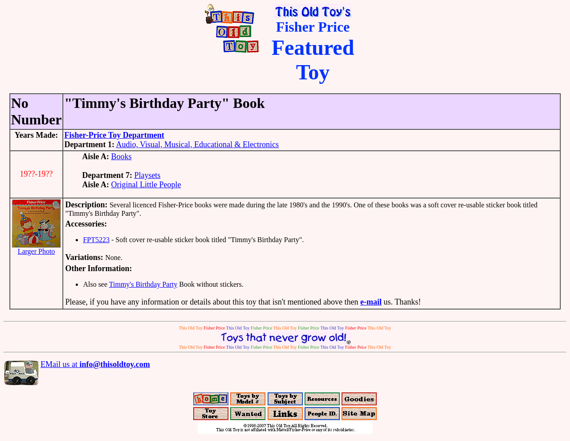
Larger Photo (36, 248)
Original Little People (146, 184)
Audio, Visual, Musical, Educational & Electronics (197, 144)
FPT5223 (96, 239)
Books (121, 156)
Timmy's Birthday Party (143, 284)
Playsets (147, 175)
